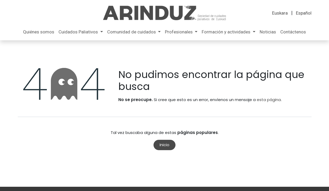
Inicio (164, 144)
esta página (269, 99)
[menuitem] (280, 13)
